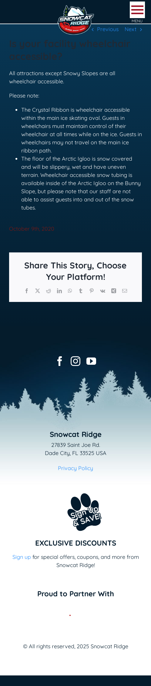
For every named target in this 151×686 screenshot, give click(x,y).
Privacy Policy (75, 468)
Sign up (21, 556)
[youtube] (91, 361)
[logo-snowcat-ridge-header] (76, 7)
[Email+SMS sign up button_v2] (75, 489)
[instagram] (75, 361)
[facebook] (60, 361)
